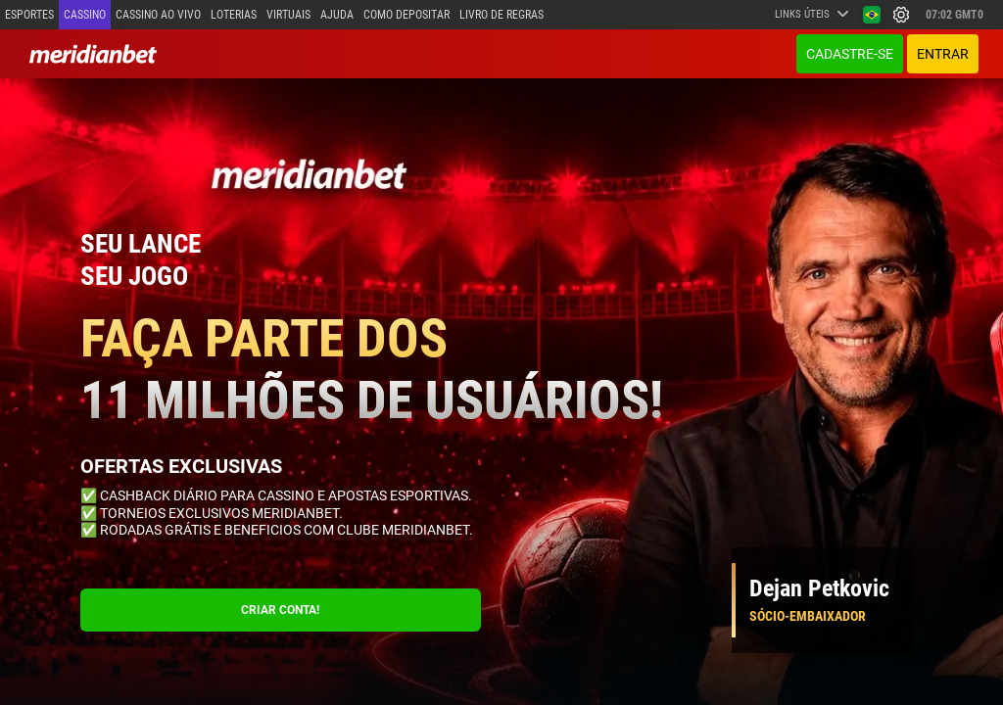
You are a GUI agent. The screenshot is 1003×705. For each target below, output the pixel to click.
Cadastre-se (849, 54)
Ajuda (337, 15)
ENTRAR (943, 54)
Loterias (234, 15)
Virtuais (288, 15)
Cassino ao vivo (158, 15)
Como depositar (406, 15)
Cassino (85, 15)
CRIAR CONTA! (280, 610)
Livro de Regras (501, 15)
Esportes (29, 15)
